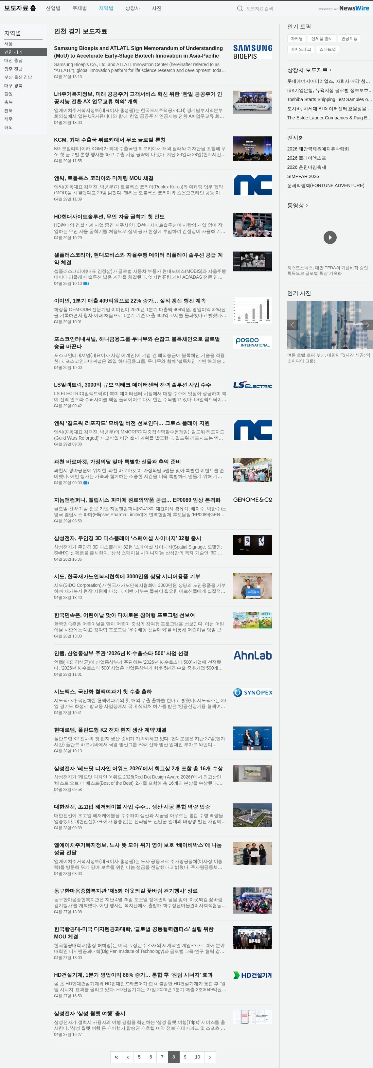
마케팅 (297, 38)
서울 (8, 43)
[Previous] (128, 1057)
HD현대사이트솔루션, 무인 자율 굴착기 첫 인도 (109, 216)
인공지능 (349, 38)
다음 (368, 325)
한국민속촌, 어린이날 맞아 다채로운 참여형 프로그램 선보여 (124, 615)
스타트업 (327, 49)
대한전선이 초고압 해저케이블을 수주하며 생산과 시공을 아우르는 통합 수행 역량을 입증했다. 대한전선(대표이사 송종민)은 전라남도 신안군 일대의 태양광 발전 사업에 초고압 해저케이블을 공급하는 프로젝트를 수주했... (138, 818)
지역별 (106, 8)
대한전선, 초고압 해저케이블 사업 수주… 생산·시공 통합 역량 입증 (132, 807)
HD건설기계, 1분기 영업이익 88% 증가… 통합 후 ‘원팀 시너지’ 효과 (133, 975)
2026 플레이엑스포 (306, 158)
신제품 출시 (322, 38)
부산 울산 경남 (18, 77)
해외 (8, 127)
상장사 (132, 8)
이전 (292, 325)
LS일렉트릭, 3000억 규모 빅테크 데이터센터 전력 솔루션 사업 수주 (132, 385)
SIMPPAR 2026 (303, 176)
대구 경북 (13, 85)
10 (199, 1056)
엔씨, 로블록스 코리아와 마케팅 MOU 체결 (103, 178)
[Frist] (116, 1057)
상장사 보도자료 (307, 70)
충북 (8, 102)
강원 (8, 93)
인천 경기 (13, 52)
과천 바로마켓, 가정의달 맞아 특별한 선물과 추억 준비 (117, 461)
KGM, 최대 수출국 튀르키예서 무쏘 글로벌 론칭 (109, 140)
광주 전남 (13, 68)
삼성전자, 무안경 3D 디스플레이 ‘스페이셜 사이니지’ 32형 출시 (127, 538)
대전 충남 (13, 60)
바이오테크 (301, 49)
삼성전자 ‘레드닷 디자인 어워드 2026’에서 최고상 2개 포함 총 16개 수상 (138, 768)
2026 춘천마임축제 (306, 167)
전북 (8, 110)
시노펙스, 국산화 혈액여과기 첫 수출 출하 (103, 691)
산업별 (53, 8)
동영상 (295, 205)
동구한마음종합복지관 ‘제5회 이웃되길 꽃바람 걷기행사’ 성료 (126, 891)
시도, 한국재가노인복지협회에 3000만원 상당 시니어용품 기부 (127, 576)
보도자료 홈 (20, 8)
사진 (157, 8)
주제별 (79, 8)
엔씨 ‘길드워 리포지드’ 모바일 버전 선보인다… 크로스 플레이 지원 (132, 423)
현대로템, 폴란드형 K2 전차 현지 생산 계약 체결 (110, 730)
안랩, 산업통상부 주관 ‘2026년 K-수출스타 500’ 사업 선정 (121, 653)
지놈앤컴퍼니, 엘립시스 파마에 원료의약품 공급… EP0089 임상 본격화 (137, 500)
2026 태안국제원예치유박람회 (318, 148)
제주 (8, 118)
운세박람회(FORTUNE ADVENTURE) (325, 185)
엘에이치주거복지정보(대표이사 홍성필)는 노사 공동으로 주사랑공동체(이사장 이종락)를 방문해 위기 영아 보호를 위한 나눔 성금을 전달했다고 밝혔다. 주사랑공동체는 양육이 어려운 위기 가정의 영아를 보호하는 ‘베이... (138, 864)
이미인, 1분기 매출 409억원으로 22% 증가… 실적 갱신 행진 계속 (130, 301)
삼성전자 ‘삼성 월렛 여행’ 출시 (89, 1013)
